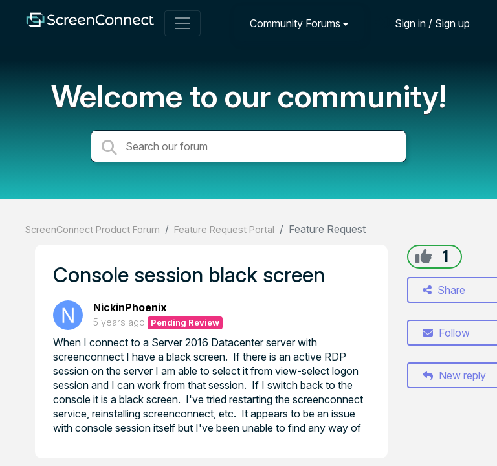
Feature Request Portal (224, 229)
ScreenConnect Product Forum (92, 229)
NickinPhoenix (130, 307)
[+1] (423, 256)
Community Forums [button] (295, 23)
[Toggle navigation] (182, 23)
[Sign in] (422, 23)
